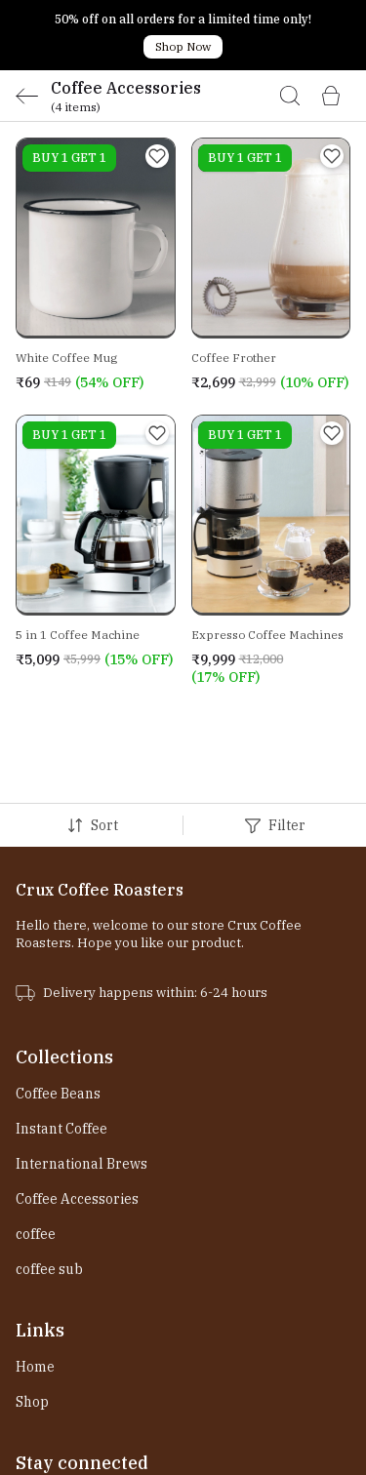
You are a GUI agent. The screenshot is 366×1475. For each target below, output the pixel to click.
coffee (36, 1164)
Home (35, 1296)
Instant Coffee (61, 1058)
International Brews (81, 1093)
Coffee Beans (58, 1023)
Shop (32, 1331)
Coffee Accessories (77, 1128)
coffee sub (49, 1199)
